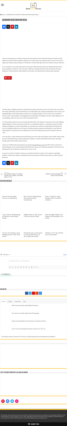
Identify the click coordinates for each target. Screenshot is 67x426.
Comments (18, 301)
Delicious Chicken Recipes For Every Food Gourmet (53, 174)
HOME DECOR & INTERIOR (13, 14)
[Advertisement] (33, 44)
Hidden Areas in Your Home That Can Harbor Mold (33, 215)
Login (64, 254)
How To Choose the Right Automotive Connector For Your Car (28, 329)
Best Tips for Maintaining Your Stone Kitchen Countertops (32, 198)
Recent (3, 301)
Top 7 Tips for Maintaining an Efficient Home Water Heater (11, 216)
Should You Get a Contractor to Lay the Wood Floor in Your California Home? (33, 234)
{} (34, 267)
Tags (24, 301)
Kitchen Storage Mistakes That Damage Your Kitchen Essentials (29, 321)
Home (2, 14)
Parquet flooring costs (38, 145)
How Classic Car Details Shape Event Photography (25, 313)
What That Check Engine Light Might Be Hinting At (25, 305)
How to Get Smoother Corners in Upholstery (9, 197)
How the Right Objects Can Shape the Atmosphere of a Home (54, 216)
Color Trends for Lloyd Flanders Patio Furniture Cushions (53, 198)
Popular (10, 301)
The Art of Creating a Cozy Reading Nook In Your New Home (11, 234)
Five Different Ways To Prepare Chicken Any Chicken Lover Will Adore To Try (14, 175)
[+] (37, 267)
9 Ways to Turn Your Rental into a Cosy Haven (54, 234)
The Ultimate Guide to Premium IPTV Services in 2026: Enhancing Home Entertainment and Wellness (28, 336)
